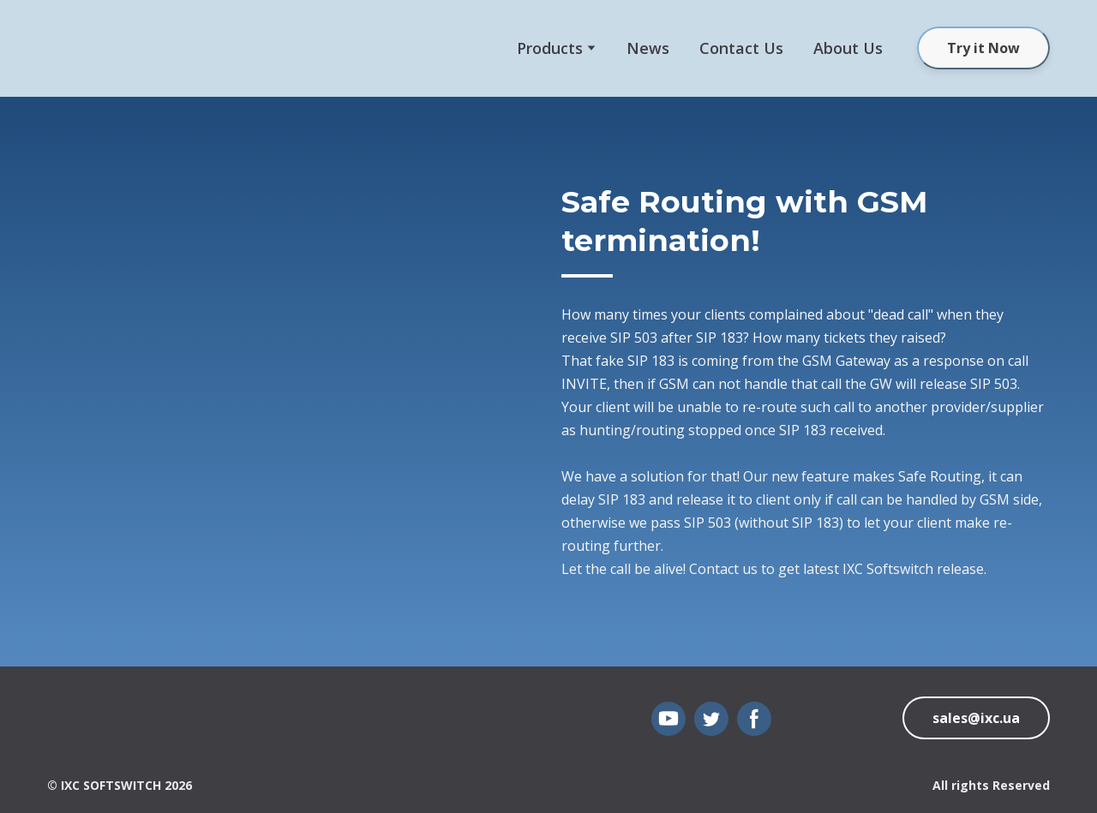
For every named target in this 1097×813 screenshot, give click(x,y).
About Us (848, 48)
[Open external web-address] (98, 48)
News (647, 48)
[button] (983, 48)
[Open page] (73, 723)
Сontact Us (741, 48)
